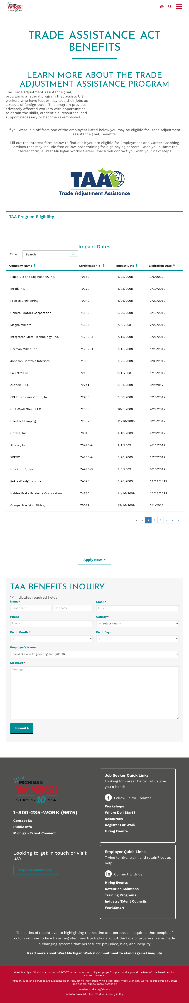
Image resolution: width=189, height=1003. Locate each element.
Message (17, 663)
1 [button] (148, 520)
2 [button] (154, 520)
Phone (14, 617)
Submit (20, 728)
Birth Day (104, 632)
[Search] (73, 253)
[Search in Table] (46, 254)
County (102, 617)
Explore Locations (34, 870)
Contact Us (22, 821)
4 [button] (166, 520)
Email (101, 602)
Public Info (22, 827)
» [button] (178, 520)
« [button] (137, 520)
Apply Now (93, 560)
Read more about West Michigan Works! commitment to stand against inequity (94, 953)
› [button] (172, 520)
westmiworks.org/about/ (94, 989)
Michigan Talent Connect (34, 833)
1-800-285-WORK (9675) (45, 813)
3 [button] (160, 520)
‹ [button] (142, 520)
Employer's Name (23, 647)
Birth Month (20, 632)
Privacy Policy (114, 994)
